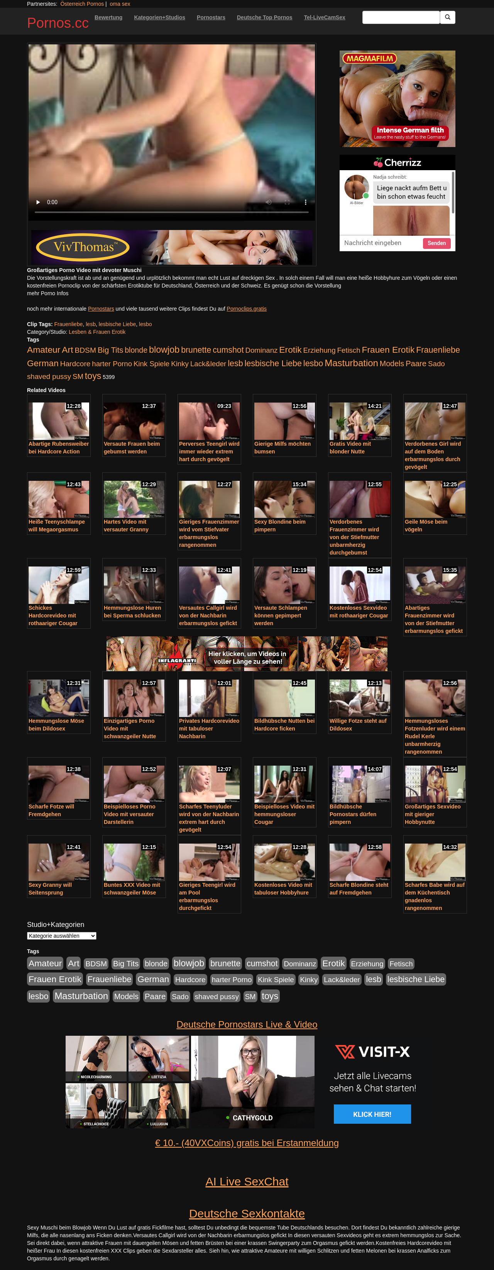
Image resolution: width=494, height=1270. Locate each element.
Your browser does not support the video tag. (172, 132)
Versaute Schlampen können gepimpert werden (280, 615)
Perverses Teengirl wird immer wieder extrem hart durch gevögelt (209, 451)
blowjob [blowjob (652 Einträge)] (164, 350)
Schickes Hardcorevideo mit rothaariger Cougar (53, 615)
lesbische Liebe (117, 324)
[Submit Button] (447, 17)
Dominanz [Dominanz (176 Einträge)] (261, 350)
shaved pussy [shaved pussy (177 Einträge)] (49, 376)
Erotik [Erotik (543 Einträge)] (290, 350)
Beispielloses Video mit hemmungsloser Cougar (284, 814)
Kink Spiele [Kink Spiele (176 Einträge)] (151, 364)
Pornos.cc (58, 23)
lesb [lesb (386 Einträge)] (235, 363)
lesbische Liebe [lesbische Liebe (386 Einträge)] (273, 363)
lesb (91, 324)
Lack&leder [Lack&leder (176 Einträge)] (208, 364)
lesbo (145, 324)
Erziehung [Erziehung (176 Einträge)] (319, 350)
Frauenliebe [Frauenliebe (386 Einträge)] (438, 350)
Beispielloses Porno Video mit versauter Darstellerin (130, 814)
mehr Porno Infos (47, 293)
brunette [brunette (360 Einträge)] (196, 350)
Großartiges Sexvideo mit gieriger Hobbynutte (433, 814)
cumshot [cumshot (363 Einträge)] (228, 350)
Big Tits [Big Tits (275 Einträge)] (110, 350)
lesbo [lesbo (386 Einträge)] (313, 363)
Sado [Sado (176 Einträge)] (436, 364)
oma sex (120, 4)
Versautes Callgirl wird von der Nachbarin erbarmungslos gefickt (208, 615)
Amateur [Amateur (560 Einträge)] (43, 350)
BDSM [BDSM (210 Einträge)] (85, 350)
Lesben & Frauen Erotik (97, 332)
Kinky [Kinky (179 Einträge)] (180, 364)
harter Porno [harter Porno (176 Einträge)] (112, 364)
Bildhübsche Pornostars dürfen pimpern (353, 814)
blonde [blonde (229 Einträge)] (136, 350)
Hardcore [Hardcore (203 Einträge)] (75, 364)
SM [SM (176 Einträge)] (78, 376)
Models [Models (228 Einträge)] (392, 363)
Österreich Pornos (82, 4)
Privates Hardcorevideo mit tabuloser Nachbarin (209, 728)
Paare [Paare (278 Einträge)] (416, 363)
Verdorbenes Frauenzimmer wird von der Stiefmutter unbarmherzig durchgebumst (354, 537)
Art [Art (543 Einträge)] (67, 350)
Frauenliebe (68, 324)
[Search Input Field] (401, 17)
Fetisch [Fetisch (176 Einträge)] (348, 350)
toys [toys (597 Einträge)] (93, 376)
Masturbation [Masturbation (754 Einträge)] (351, 363)
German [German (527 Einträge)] (43, 363)
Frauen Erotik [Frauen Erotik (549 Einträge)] (388, 350)
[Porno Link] (172, 247)
